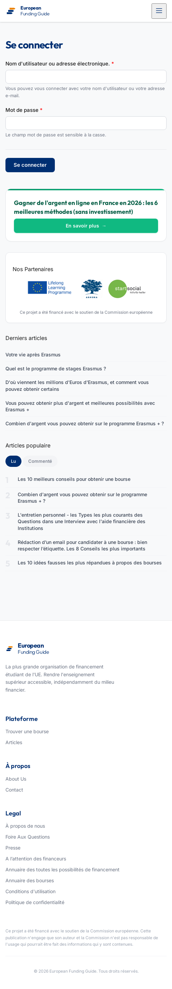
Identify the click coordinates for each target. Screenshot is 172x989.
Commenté (40, 461)
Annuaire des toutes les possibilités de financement (62, 869)
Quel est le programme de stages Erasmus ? (55, 368)
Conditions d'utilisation (30, 891)
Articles (13, 742)
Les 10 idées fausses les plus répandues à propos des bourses (90, 562)
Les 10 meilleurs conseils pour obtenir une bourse (74, 479)
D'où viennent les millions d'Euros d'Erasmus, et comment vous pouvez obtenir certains (77, 385)
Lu (16, 461)
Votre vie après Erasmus (33, 354)
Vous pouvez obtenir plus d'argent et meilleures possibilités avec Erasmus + (80, 406)
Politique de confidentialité (34, 902)
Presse (12, 848)
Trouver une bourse (27, 731)
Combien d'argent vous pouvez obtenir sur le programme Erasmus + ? (84, 423)
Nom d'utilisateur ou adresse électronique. (59, 63)
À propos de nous (25, 826)
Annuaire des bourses (29, 880)
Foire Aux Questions (27, 837)
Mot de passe (24, 110)
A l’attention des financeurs (35, 858)
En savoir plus (86, 225)
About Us (15, 779)
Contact (14, 790)
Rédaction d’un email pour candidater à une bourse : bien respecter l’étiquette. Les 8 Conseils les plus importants (82, 545)
